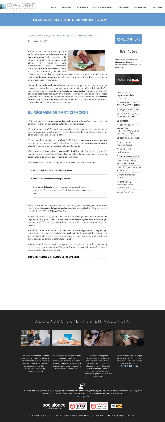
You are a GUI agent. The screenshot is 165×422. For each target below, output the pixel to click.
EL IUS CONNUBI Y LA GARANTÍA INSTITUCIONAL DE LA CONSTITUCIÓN (128, 129)
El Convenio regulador (128, 156)
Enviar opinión (82, 396)
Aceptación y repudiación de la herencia (125, 95)
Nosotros (66, 7)
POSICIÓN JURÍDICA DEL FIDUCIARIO (129, 169)
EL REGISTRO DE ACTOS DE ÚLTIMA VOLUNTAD (129, 104)
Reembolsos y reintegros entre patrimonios (125, 184)
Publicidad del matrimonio (124, 150)
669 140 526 (128, 51)
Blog (48, 35)
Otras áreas (140, 7)
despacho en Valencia (57, 247)
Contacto (157, 7)
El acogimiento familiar (128, 109)
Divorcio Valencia (35, 35)
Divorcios (81, 7)
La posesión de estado (128, 137)
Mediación (123, 7)
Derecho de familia (102, 7)
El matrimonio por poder (126, 176)
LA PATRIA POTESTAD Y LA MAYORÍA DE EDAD (128, 115)
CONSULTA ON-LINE (128, 39)
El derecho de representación (125, 143)
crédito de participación (54, 51)
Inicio (53, 7)
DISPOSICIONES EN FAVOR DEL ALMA (126, 162)
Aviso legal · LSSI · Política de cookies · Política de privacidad (104, 415)
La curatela (122, 120)
